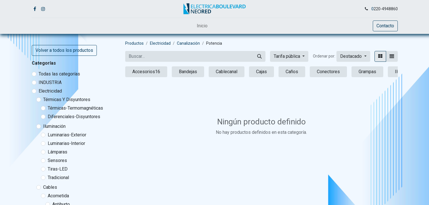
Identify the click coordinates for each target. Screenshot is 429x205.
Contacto (385, 25)
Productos (134, 43)
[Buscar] (259, 56)
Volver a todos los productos (64, 50)
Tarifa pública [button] (287, 56)
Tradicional (58, 177)
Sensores (57, 160)
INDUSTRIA (50, 82)
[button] (353, 56)
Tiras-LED (58, 169)
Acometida (58, 195)
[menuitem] (202, 26)
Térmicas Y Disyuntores (66, 99)
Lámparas (57, 152)
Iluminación (54, 126)
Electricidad (50, 91)
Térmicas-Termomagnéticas (75, 108)
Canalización (188, 43)
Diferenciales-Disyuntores (74, 116)
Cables (50, 187)
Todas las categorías (59, 74)
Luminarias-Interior (66, 143)
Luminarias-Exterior (67, 135)
